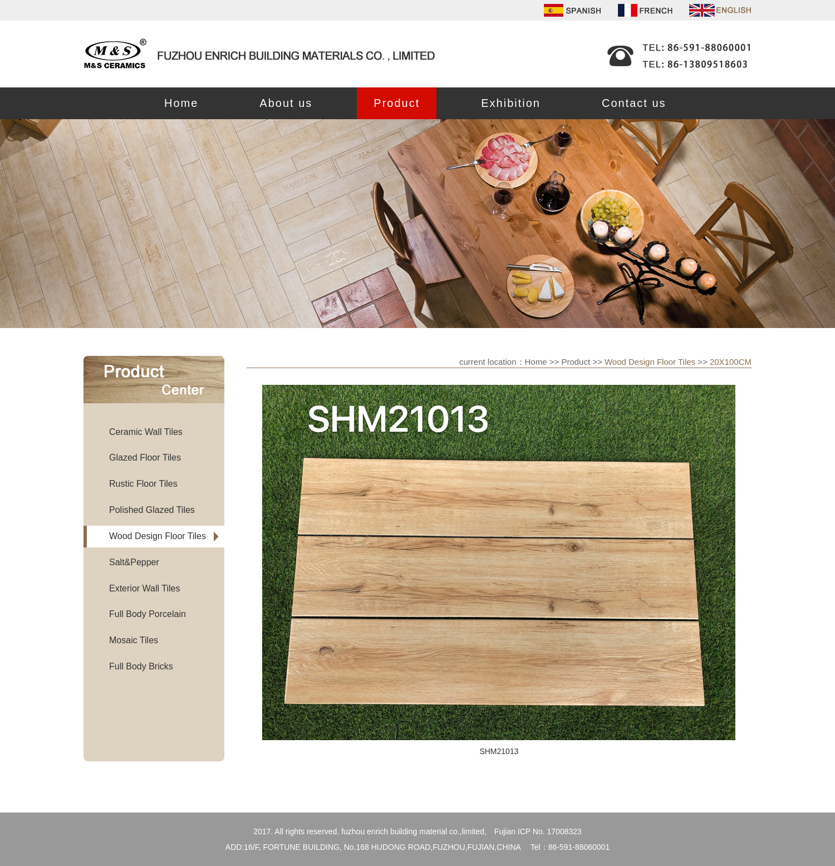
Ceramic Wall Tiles (146, 432)
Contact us (634, 103)
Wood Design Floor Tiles (157, 536)
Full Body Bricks (141, 666)
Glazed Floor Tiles (145, 457)
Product (397, 103)
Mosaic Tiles (133, 640)
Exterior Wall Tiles (144, 588)
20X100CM (731, 361)
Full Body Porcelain (147, 614)
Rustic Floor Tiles (143, 483)
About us (285, 103)
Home (181, 103)
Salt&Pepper (134, 562)
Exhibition (511, 103)
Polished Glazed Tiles (152, 510)
